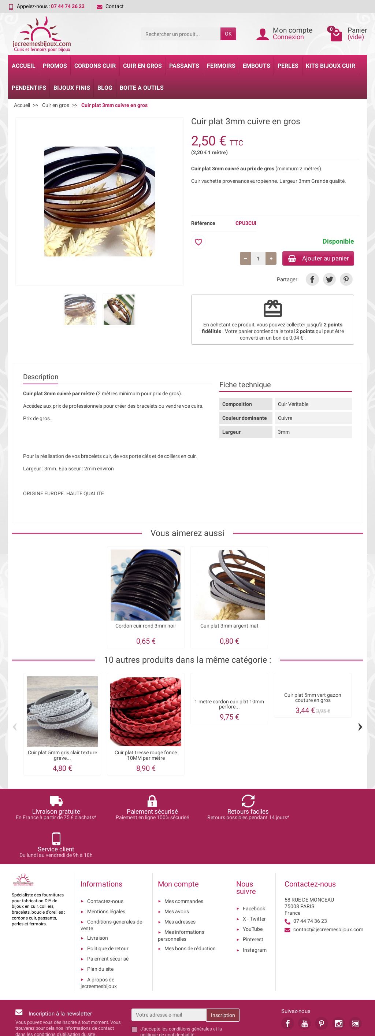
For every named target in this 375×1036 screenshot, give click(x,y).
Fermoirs (221, 65)
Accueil (24, 65)
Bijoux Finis (71, 87)
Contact (110, 6)
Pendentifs (29, 87)
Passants (184, 65)
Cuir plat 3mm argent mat (229, 627)
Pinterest (253, 903)
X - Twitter (254, 882)
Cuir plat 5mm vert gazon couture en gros (312, 698)
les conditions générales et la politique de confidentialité (181, 995)
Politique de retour (108, 912)
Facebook (254, 872)
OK (228, 34)
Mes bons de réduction (190, 912)
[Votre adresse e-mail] (169, 978)
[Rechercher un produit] (180, 33)
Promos (55, 65)
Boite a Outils (142, 87)
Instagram (255, 913)
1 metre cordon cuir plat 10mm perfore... (229, 705)
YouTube (253, 892)
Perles (288, 65)
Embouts (256, 65)
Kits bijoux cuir (330, 65)
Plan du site (100, 932)
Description (40, 378)
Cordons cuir (95, 65)
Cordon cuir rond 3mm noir (145, 627)
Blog (104, 87)
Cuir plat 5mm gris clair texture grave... (62, 756)
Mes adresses (180, 885)
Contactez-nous (105, 864)
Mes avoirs (176, 875)
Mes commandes (183, 864)
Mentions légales (106, 875)
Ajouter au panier (315, 258)
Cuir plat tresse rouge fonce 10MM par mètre (146, 756)
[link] (312, 280)
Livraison (97, 901)
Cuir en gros (142, 65)
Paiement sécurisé (108, 922)
